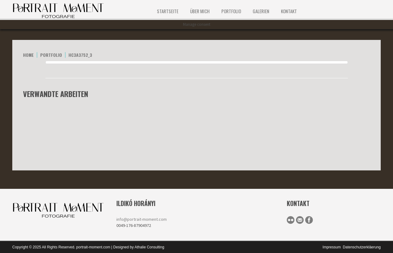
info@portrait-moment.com (141, 219)
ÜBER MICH (200, 11)
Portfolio (231, 11)
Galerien (261, 11)
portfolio (51, 55)
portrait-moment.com (93, 247)
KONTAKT (289, 11)
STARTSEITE (167, 11)
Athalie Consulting (149, 247)
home (28, 55)
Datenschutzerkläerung (362, 247)
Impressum (332, 247)
